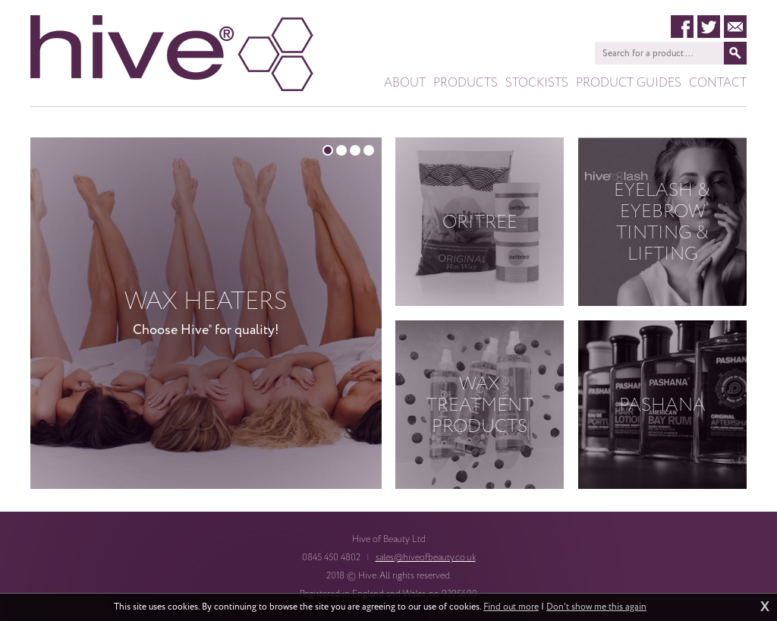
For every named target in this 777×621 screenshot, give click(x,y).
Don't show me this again (596, 607)
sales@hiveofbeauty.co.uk (426, 557)
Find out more (511, 607)
